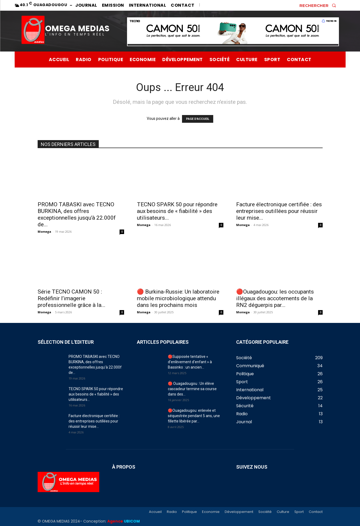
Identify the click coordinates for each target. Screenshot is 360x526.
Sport (299, 511)
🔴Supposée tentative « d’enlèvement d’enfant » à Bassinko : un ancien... (190, 361)
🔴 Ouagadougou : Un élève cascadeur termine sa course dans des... (192, 388)
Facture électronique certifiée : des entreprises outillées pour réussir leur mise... (279, 211)
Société (265, 511)
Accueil (155, 511)
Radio (172, 511)
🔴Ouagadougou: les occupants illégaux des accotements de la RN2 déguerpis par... (275, 298)
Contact (316, 511)
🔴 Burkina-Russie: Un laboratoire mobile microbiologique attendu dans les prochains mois (178, 298)
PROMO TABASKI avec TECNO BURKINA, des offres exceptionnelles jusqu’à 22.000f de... (77, 214)
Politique (189, 511)
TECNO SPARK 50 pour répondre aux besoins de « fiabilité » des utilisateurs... (177, 211)
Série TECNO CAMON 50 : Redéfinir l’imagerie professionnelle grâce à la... (71, 298)
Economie (211, 511)
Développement (239, 511)
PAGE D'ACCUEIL (197, 119)
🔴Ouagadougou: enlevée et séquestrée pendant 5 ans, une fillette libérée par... (194, 415)
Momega (44, 232)
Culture (283, 511)
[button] (319, 5)
